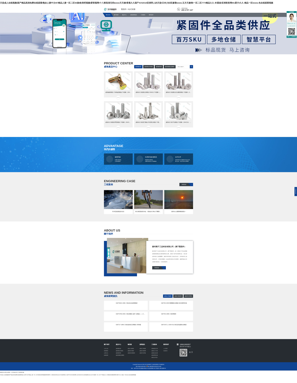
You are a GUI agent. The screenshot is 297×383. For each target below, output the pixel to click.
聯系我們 (151, 14)
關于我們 (116, 14)
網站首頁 (108, 14)
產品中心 (124, 14)
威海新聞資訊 (133, 14)
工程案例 (143, 14)
